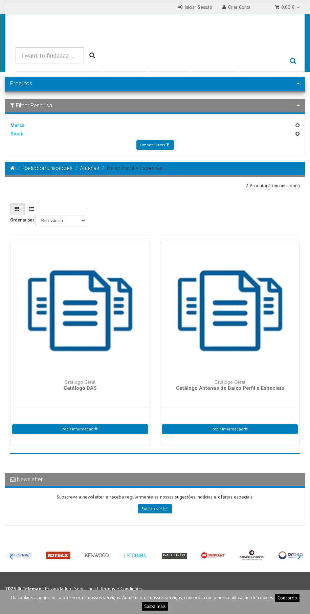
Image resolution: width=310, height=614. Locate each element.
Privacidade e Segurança (70, 589)
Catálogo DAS (80, 388)
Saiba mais (155, 606)
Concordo (287, 598)
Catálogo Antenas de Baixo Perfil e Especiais (230, 388)
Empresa (261, 61)
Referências (215, 61)
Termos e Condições (121, 589)
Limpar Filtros (154, 144)
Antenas (89, 168)
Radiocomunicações (47, 168)
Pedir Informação (79, 428)
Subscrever (154, 508)
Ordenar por (22, 220)
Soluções (168, 61)
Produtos (124, 61)
